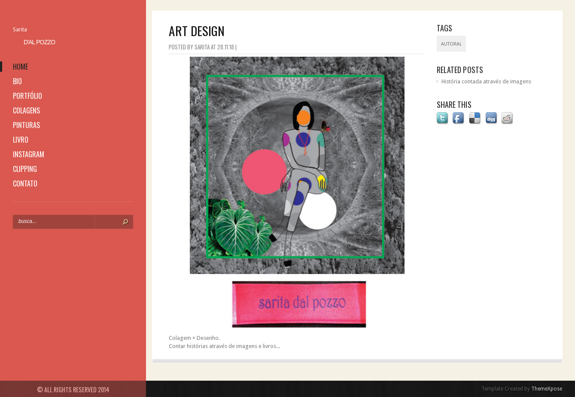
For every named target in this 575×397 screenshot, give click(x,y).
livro (20, 139)
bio (17, 81)
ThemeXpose (546, 389)
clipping (25, 169)
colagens (26, 110)
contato (25, 183)
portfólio (27, 96)
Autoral (451, 44)
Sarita (20, 29)
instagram (28, 154)
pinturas (26, 125)
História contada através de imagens (486, 81)
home (20, 66)
